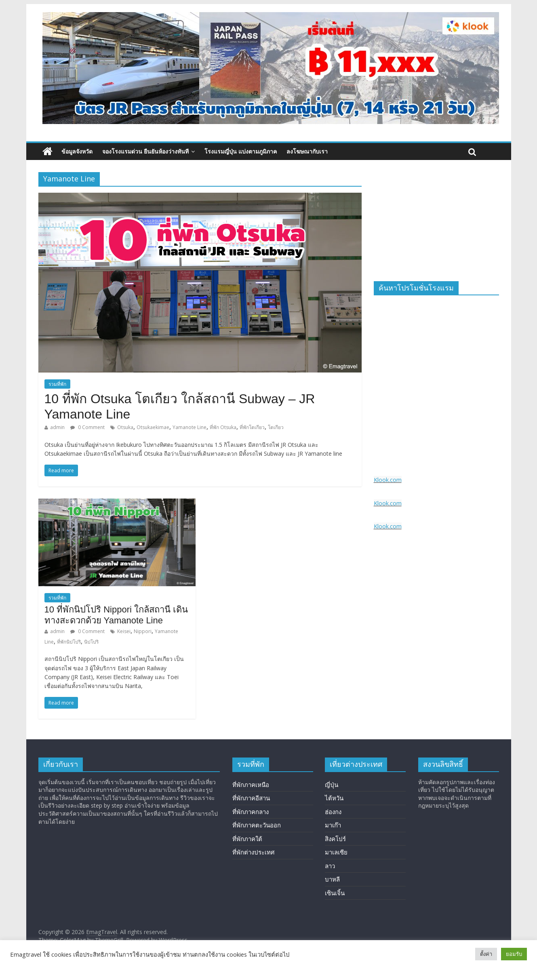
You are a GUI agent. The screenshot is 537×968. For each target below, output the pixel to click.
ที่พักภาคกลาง (250, 812)
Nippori (143, 631)
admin (57, 427)
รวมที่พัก (57, 384)
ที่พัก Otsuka (223, 427)
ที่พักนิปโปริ (69, 641)
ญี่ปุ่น (331, 785)
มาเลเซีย (336, 852)
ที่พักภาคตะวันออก (256, 825)
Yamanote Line (189, 427)
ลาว (330, 866)
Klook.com (388, 480)
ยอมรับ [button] (514, 953)
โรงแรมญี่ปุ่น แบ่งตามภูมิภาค (240, 151)
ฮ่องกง (333, 812)
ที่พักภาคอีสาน (251, 798)
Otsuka (125, 427)
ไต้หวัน (334, 798)
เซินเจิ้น (335, 893)
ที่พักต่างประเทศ (253, 852)
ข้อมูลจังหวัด (77, 151)
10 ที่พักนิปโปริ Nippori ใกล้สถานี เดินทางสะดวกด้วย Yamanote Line (116, 614)
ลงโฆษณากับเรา (307, 151)
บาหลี (332, 879)
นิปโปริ (91, 641)
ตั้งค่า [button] (486, 953)
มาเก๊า (333, 825)
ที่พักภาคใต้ (247, 839)
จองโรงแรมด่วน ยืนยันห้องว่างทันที (145, 151)
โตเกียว (276, 427)
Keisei (124, 631)
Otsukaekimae (153, 427)
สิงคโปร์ (335, 839)
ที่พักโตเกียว (252, 427)
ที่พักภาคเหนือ (250, 785)
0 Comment (87, 427)
